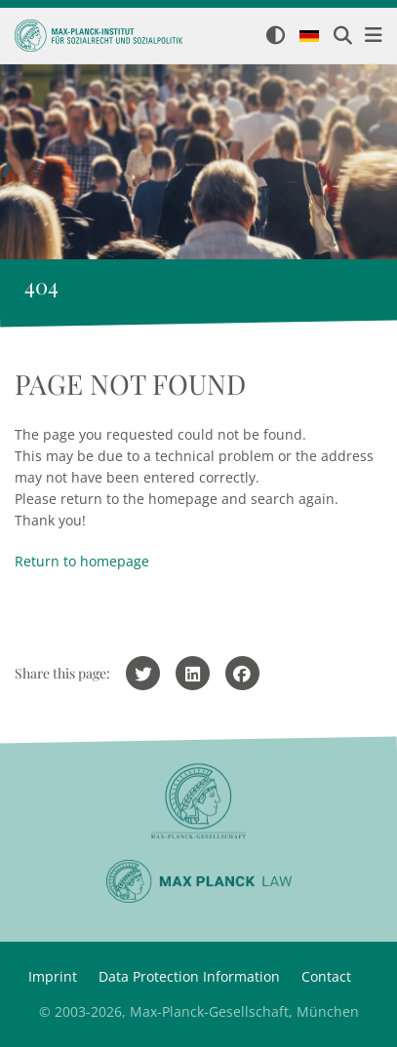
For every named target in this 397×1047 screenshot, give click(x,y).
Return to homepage (82, 561)
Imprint (52, 976)
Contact (326, 976)
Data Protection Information (189, 976)
